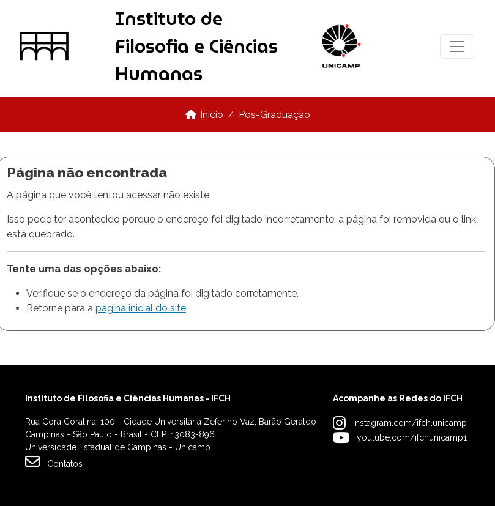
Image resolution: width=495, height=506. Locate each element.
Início (211, 115)
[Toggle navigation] (457, 46)
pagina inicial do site (140, 308)
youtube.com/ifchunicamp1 (412, 437)
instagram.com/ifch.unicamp (410, 423)
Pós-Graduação (274, 115)
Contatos (54, 461)
